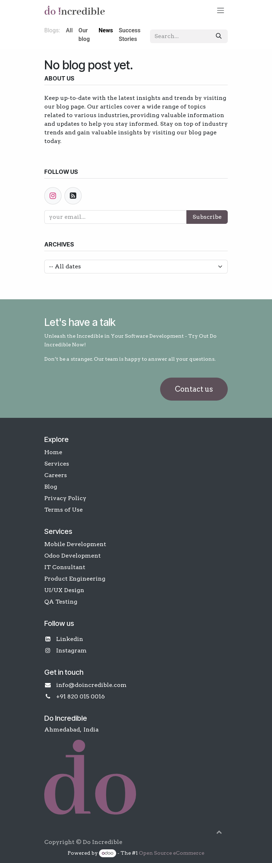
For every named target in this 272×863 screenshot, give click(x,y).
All (69, 30)
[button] (219, 831)
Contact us (194, 389)
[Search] (219, 36)
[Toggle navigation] (220, 10)
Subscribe (207, 216)
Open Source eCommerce (171, 853)
